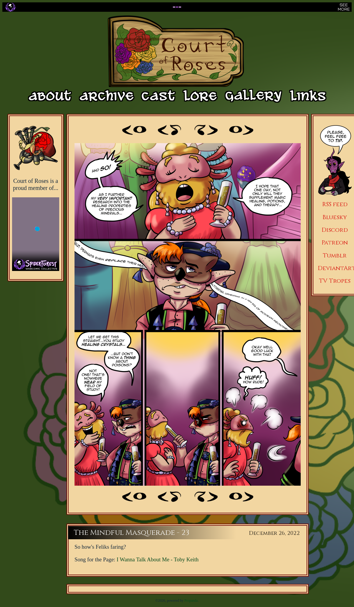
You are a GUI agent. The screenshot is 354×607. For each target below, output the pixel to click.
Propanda (191, 600)
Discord (335, 230)
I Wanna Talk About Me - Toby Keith (157, 559)
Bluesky (334, 217)
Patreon (335, 243)
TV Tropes (334, 281)
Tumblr (335, 255)
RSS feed (335, 204)
